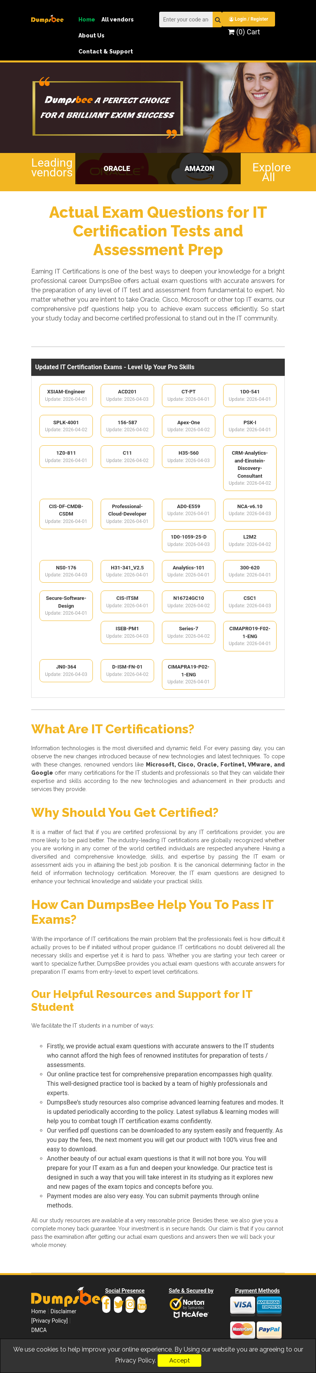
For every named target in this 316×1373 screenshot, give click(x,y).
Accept (179, 1360)
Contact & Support (105, 51)
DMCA (39, 1333)
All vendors (117, 19)
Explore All (268, 171)
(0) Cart (244, 32)
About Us (91, 35)
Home (86, 19)
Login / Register (249, 19)
